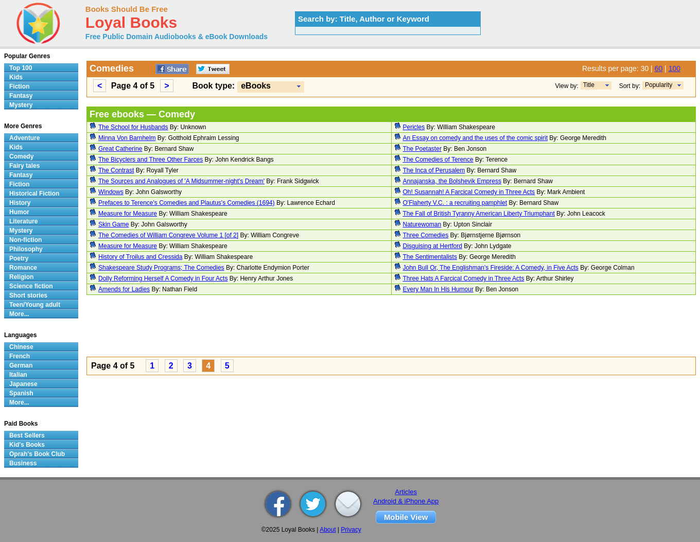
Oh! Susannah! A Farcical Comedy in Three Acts (469, 192)
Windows (111, 192)
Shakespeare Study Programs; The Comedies (161, 267)
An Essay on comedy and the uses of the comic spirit (475, 138)
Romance (23, 267)
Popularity (658, 85)
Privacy (351, 529)
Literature (23, 221)
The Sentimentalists (430, 256)
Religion (21, 277)
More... (19, 314)
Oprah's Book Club (37, 454)
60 (659, 68)
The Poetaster (422, 148)
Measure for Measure (127, 213)
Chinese (21, 347)
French (19, 356)
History (19, 202)
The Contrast (116, 170)
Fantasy (20, 95)
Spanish (21, 393)
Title (588, 85)
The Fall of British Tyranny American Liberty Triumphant (479, 213)
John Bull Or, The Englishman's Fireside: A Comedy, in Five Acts (491, 267)
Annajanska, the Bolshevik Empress (452, 181)
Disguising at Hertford (432, 246)
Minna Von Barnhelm (126, 138)
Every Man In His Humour (438, 289)
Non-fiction (25, 239)
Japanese (23, 384)
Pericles (414, 127)
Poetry (18, 258)
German (20, 365)
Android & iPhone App (406, 501)
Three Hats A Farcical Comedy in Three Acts (463, 278)
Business (23, 463)
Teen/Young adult (34, 304)
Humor (19, 212)
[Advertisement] (391, 327)
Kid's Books (27, 444)
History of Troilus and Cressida (140, 256)
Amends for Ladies (124, 289)
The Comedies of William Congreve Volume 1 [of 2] (168, 235)
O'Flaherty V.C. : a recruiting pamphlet (455, 202)
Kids (16, 77)
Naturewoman (422, 224)
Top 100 (20, 68)
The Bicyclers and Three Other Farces (150, 159)
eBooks (256, 85)
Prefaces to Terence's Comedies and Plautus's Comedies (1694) (186, 202)
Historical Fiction (34, 193)
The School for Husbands (133, 127)
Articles (406, 492)
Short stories (28, 295)
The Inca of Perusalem (434, 170)
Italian (18, 374)
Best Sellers (27, 435)
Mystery (20, 105)
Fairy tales (24, 165)
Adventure (24, 138)
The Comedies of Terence (438, 159)
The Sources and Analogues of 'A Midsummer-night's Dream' (181, 181)
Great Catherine (120, 148)
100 (674, 68)
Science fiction (31, 286)
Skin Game (113, 224)
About (328, 529)
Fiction (19, 86)
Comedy (21, 156)
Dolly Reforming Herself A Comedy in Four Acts (162, 278)
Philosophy (26, 249)
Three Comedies (426, 235)
